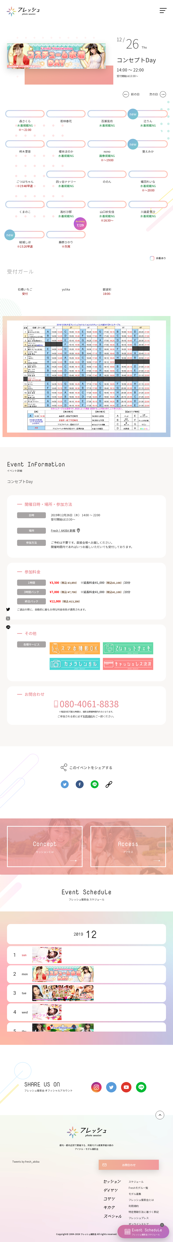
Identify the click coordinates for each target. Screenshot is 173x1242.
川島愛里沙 (148, 212)
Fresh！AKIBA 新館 (63, 530)
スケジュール (136, 1181)
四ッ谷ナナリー (66, 181)
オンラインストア (139, 1224)
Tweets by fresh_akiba (25, 1161)
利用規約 (88, 716)
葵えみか (148, 151)
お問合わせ (129, 1165)
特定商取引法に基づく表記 (144, 1212)
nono (107, 151)
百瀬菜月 (107, 121)
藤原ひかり (66, 242)
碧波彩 (107, 289)
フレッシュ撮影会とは (141, 1200)
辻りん (148, 121)
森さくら (25, 121)
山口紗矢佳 (107, 212)
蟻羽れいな (148, 181)
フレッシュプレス (139, 1218)
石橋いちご (25, 289)
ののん (107, 181)
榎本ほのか (66, 151)
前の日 (135, 94)
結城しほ (25, 242)
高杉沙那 (66, 212)
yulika (66, 289)
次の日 (153, 94)
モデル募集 (135, 1194)
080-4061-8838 (89, 703)
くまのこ (25, 212)
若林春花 (66, 121)
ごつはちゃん (25, 181)
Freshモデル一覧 (138, 1188)
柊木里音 (25, 151)
